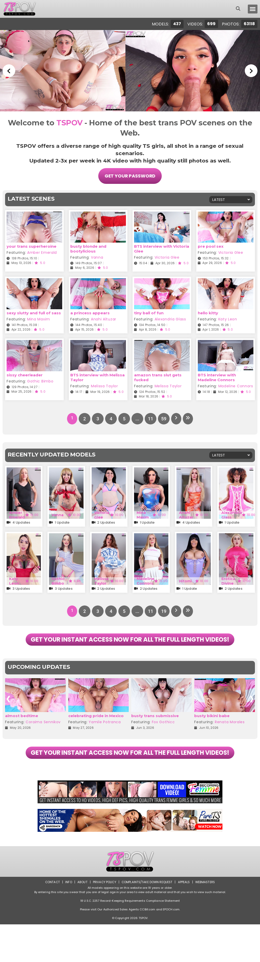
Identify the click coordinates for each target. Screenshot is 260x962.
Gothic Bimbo (40, 379)
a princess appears (90, 311)
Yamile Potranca (105, 740)
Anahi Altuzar (103, 318)
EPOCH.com (171, 947)
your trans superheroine (31, 245)
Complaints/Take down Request (147, 919)
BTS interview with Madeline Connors (217, 376)
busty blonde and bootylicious (88, 248)
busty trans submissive (155, 734)
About (81, 919)
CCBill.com (147, 947)
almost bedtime (21, 734)
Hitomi (185, 580)
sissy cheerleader (25, 373)
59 (163, 417)
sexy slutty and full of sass (34, 311)
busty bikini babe (212, 734)
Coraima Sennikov (43, 740)
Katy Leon (227, 318)
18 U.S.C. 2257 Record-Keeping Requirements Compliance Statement (130, 938)
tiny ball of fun (149, 311)
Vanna (97, 256)
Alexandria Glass (170, 318)
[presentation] (8, 717)
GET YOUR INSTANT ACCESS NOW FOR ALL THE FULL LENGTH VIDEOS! (130, 648)
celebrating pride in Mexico (96, 734)
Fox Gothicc (163, 740)
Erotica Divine (228, 580)
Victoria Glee (167, 256)
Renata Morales (230, 740)
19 (163, 610)
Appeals (185, 919)
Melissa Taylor (104, 384)
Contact (50, 919)
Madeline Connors (235, 384)
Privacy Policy (103, 919)
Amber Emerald (42, 251)
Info (66, 919)
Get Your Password (130, 175)
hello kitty (208, 311)
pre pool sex (210, 245)
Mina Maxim (38, 318)
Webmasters (206, 919)
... (136, 417)
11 (149, 417)
